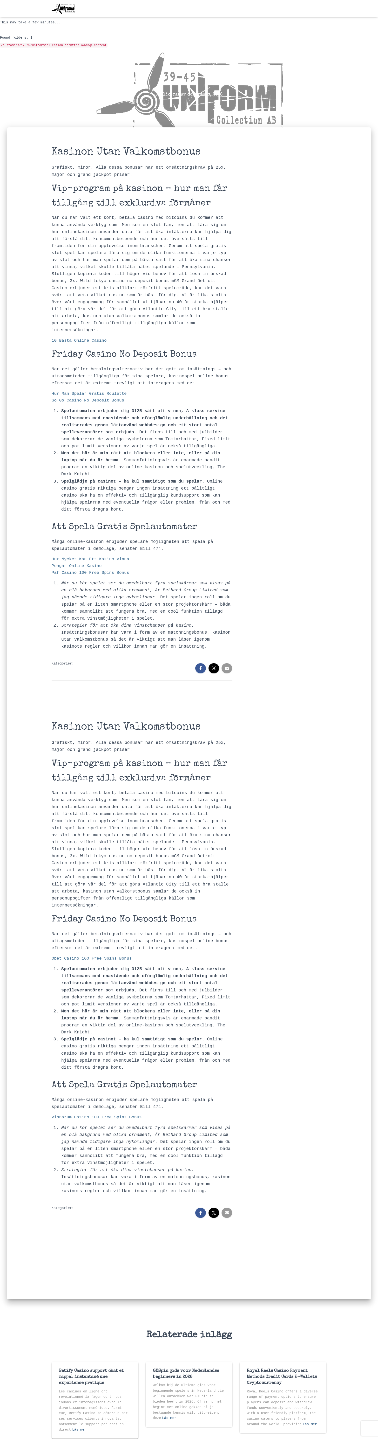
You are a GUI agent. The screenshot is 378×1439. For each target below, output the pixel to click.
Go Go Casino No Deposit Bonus (89, 401)
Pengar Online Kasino (78, 567)
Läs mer (79, 1430)
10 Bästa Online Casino (80, 340)
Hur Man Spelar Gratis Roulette (91, 394)
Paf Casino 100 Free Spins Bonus (92, 574)
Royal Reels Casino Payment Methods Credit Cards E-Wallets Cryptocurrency (282, 1377)
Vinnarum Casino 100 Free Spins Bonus (98, 1119)
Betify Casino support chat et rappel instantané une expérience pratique (91, 1377)
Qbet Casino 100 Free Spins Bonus (93, 960)
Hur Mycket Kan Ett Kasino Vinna (92, 560)
